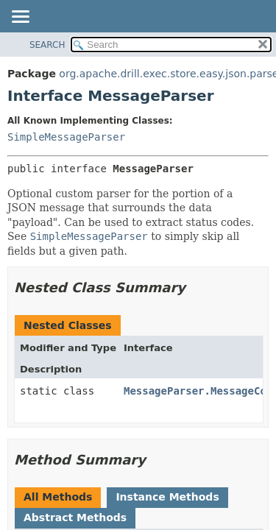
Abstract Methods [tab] (75, 517)
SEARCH (47, 45)
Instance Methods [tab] (167, 497)
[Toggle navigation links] (19, 17)
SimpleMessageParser (66, 137)
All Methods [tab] (58, 497)
